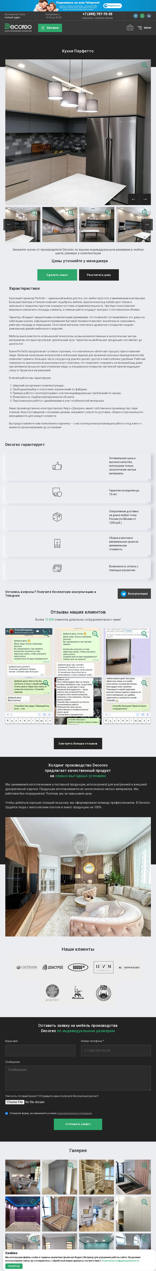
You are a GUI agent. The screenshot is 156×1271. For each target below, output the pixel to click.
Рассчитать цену (99, 165)
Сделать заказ (57, 165)
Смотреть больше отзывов (78, 666)
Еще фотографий (78, 1225)
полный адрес (12, 17)
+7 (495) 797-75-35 (97, 14)
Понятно (14, 1266)
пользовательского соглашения (74, 1055)
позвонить (87, 18)
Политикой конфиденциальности (120, 1260)
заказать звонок (104, 18)
